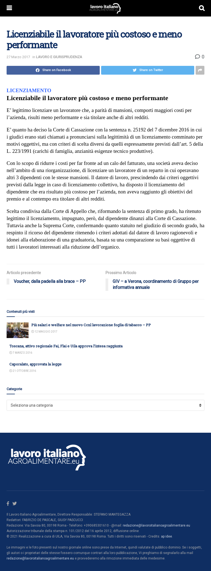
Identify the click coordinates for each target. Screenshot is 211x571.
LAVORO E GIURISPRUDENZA (59, 57)
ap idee (166, 536)
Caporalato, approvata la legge (35, 364)
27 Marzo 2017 (18, 57)
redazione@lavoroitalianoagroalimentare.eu (156, 525)
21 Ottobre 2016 (22, 370)
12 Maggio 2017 (44, 331)
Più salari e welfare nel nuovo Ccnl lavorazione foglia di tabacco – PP (91, 324)
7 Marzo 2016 (20, 352)
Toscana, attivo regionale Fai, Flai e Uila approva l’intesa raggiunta (66, 346)
